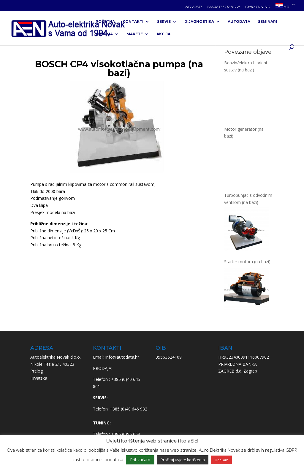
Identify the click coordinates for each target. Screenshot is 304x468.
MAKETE (134, 34)
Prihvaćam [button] (140, 459)
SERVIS (164, 22)
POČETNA (105, 22)
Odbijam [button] (221, 460)
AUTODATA (239, 22)
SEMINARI (267, 22)
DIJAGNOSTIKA (199, 22)
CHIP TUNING (257, 7)
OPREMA (104, 34)
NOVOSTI (193, 7)
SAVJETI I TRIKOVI (223, 7)
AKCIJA (163, 34)
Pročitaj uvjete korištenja (183, 459)
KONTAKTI (133, 22)
